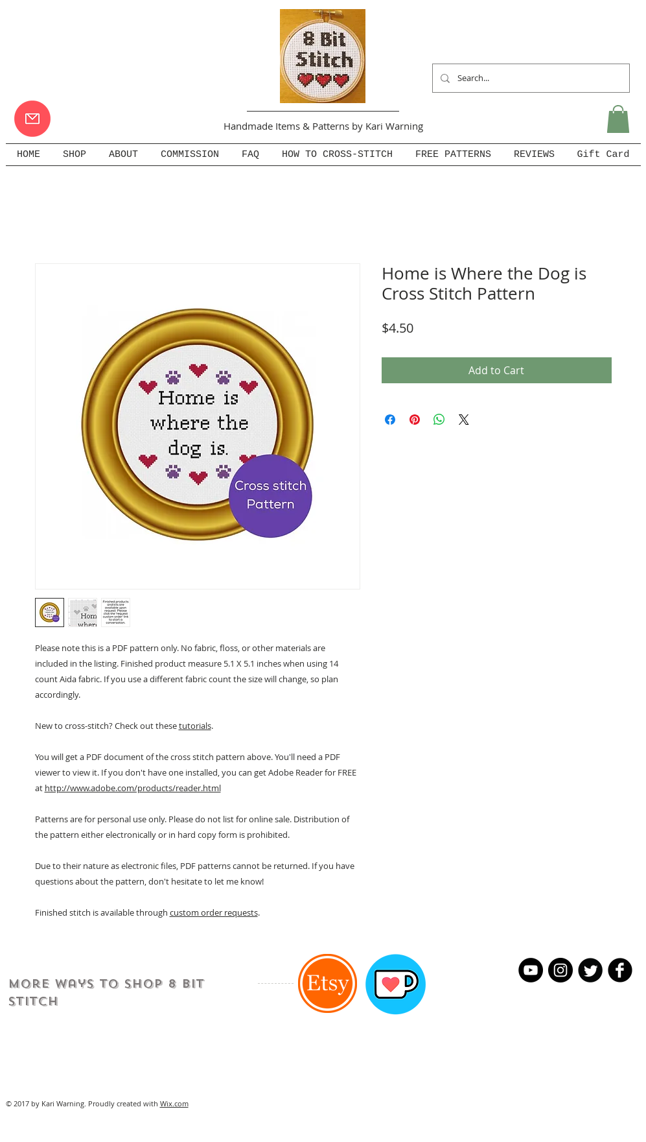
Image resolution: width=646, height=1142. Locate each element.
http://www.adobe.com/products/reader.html (133, 788)
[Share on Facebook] (390, 419)
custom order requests (214, 912)
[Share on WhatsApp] (439, 419)
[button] (618, 119)
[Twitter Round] (590, 970)
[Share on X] (464, 419)
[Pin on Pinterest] (414, 419)
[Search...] (529, 78)
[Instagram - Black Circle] (560, 970)
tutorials (195, 726)
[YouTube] (530, 970)
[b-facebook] (620, 970)
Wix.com (174, 1103)
